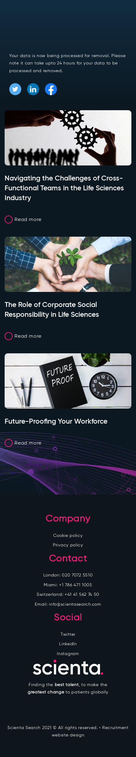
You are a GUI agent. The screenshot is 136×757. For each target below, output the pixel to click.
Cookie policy (67, 535)
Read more (28, 219)
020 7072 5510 (77, 575)
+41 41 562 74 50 (82, 594)
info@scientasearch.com (75, 604)
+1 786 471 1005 (75, 585)
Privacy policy (68, 545)
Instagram (68, 653)
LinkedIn (68, 643)
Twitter (68, 634)
